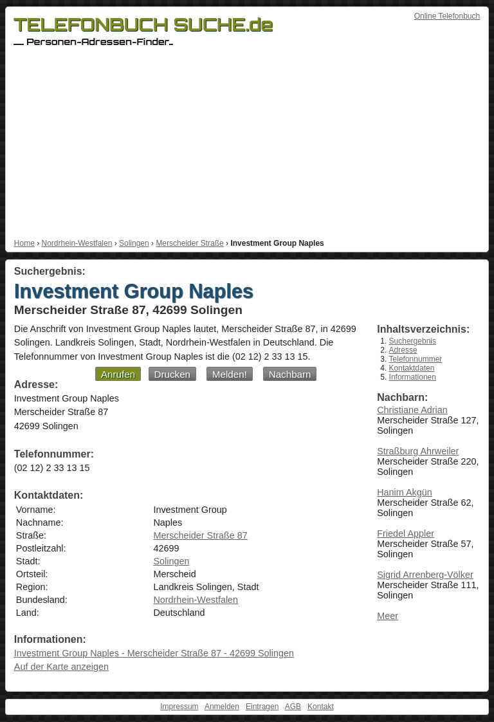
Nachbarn (290, 374)
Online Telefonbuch (447, 16)
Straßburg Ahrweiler (418, 451)
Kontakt (320, 706)
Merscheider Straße (189, 243)
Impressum (179, 706)
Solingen (134, 243)
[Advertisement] (247, 142)
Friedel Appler (405, 533)
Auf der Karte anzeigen (61, 667)
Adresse (403, 350)
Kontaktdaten (412, 368)
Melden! (229, 374)
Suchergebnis (412, 341)
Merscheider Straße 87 (200, 535)
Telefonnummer (416, 359)
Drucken (172, 374)
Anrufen (118, 374)
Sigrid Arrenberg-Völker (425, 574)
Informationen (412, 377)
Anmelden (222, 706)
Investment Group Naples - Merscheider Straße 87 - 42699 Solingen (154, 653)
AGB (293, 706)
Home (24, 243)
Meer (387, 616)
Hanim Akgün (404, 492)
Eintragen (262, 706)
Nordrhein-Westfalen (76, 243)
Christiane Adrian (412, 410)
